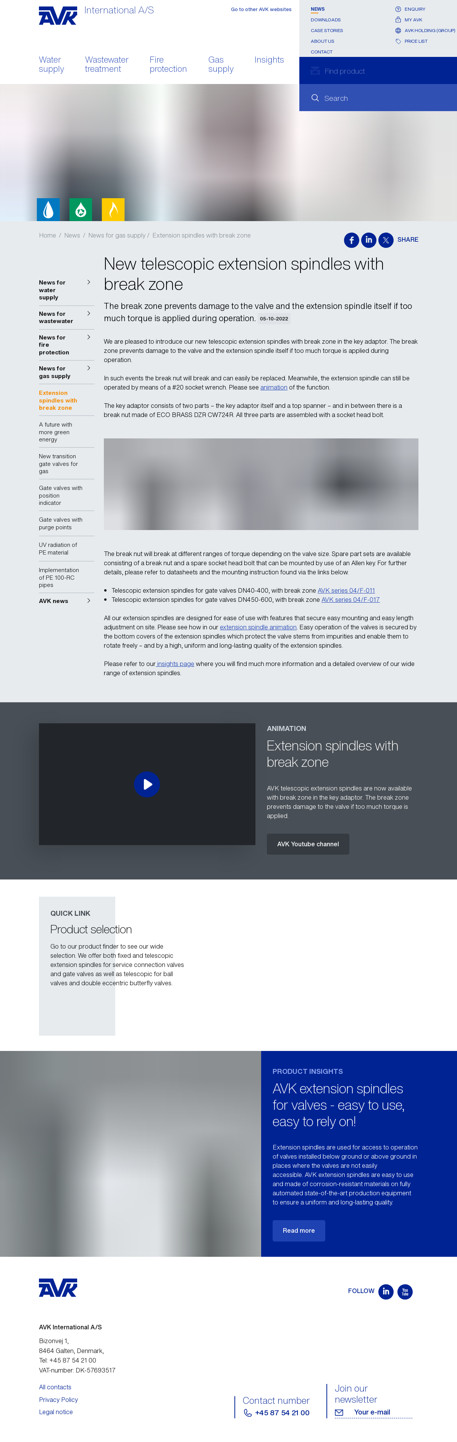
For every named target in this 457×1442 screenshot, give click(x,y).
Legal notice (56, 1411)
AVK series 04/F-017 (350, 599)
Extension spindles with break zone (201, 235)
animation (273, 387)
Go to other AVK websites (261, 9)
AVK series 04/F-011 (346, 590)
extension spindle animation (258, 627)
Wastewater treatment (107, 65)
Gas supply (221, 65)
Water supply (51, 65)
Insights (269, 60)
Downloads (326, 19)
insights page (175, 663)
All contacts (55, 1387)
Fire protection (168, 65)
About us (322, 41)
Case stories (327, 30)
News (318, 9)
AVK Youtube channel (308, 844)
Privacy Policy (58, 1399)
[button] (67, 290)
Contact (321, 51)
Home (47, 235)
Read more (299, 1230)
